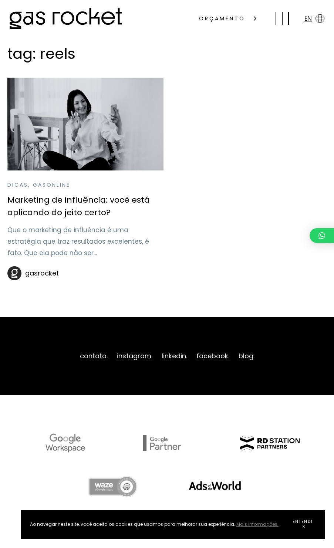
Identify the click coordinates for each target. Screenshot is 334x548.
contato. (94, 356)
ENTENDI (303, 523)
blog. (246, 356)
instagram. (134, 356)
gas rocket (65, 18)
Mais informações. (257, 524)
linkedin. (174, 356)
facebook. (212, 356)
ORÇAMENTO (227, 18)
